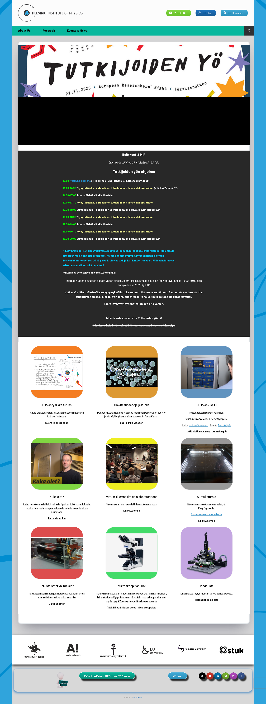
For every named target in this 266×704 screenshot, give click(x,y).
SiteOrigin (137, 697)
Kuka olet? (57, 497)
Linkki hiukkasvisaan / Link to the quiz (206, 431)
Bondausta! (206, 586)
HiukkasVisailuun (198, 425)
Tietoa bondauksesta (206, 599)
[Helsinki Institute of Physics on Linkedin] (217, 676)
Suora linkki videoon (56, 423)
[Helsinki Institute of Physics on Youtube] (209, 676)
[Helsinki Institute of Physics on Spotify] (225, 676)
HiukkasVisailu (207, 405)
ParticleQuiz (224, 425)
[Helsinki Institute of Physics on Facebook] (241, 676)
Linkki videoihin (57, 518)
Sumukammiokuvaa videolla (206, 514)
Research (48, 30)
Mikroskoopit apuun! (132, 586)
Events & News (77, 30)
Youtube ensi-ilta (80, 181)
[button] (249, 31)
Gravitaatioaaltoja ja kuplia (131, 405)
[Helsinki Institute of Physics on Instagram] (233, 676)
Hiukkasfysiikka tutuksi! (57, 405)
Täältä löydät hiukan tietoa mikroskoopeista (131, 607)
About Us (24, 30)
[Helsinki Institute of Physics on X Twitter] (202, 676)
